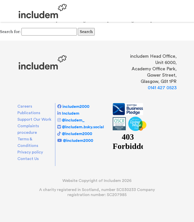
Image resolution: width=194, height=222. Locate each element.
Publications (28, 113)
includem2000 (75, 106)
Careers (24, 106)
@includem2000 (77, 133)
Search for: (10, 31)
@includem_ (73, 119)
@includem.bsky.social (83, 126)
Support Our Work (34, 119)
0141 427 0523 (162, 87)
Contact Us (28, 159)
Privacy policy (30, 152)
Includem (70, 113)
